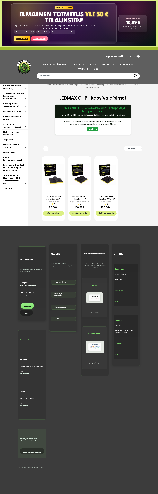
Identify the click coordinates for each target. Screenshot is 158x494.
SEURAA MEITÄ (108, 64)
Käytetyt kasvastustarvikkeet (12, 158)
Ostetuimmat (9, 152)
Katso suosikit (39, 39)
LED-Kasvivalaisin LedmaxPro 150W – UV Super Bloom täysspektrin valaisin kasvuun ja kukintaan (106, 201)
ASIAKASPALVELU (127, 64)
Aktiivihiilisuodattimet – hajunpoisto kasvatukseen (13, 96)
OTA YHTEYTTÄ (78, 64)
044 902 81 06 (24, 405)
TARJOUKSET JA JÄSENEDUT (53, 64)
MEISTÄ (93, 64)
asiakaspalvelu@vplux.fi (28, 285)
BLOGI (96, 69)
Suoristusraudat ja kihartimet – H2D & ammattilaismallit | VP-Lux (13, 179)
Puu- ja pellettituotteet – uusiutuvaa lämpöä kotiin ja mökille (14, 168)
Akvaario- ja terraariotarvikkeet (12, 125)
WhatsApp (27, 307)
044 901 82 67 (24, 295)
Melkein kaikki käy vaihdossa (11, 133)
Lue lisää (93, 129)
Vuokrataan (8, 188)
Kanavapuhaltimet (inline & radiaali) (11, 105)
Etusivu (48, 85)
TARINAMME (83, 69)
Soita (26, 313)
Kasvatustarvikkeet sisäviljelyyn (12, 87)
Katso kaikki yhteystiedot (32, 452)
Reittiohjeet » (119, 291)
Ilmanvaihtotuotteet (12, 111)
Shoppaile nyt (22, 39)
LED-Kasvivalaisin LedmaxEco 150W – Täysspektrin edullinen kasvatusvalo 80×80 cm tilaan (79, 201)
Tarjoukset (8, 139)
